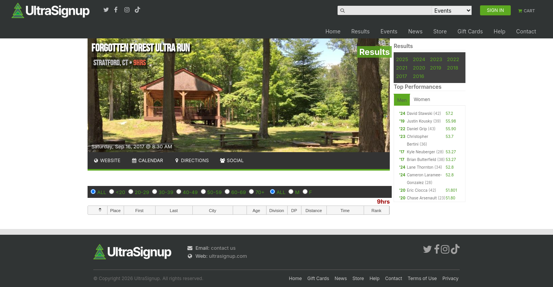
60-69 (238, 192)
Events (389, 31)
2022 (453, 59)
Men (402, 100)
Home (332, 31)
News (415, 31)
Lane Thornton (420, 167)
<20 (120, 192)
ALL (101, 192)
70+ (260, 192)
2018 (452, 68)
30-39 (166, 192)
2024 (419, 59)
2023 (436, 59)
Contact (526, 31)
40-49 (190, 192)
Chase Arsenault (422, 198)
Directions (191, 160)
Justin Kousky (419, 121)
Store (440, 31)
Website (107, 160)
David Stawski (419, 113)
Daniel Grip (417, 128)
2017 (401, 76)
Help (499, 31)
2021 (401, 68)
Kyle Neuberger (421, 151)
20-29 (142, 192)
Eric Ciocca (417, 190)
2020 (419, 68)
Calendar (147, 160)
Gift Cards (470, 31)
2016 (418, 76)
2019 (435, 68)
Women (422, 99)
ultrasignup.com (228, 256)
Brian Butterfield (421, 159)
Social (232, 160)
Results (360, 31)
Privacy (450, 278)
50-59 (214, 192)
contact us (223, 248)
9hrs (383, 201)
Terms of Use (422, 278)
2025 (402, 59)
